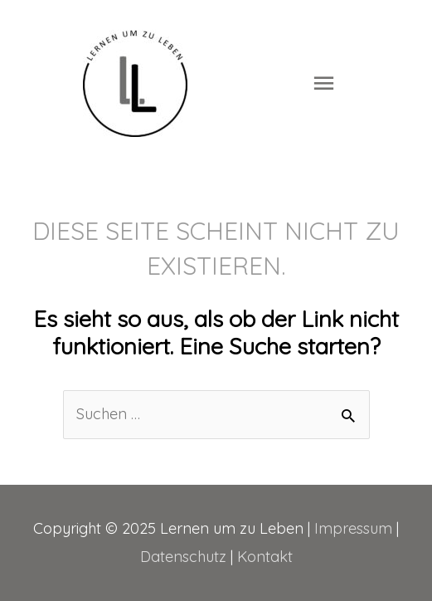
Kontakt (265, 556)
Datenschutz (183, 556)
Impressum (353, 528)
